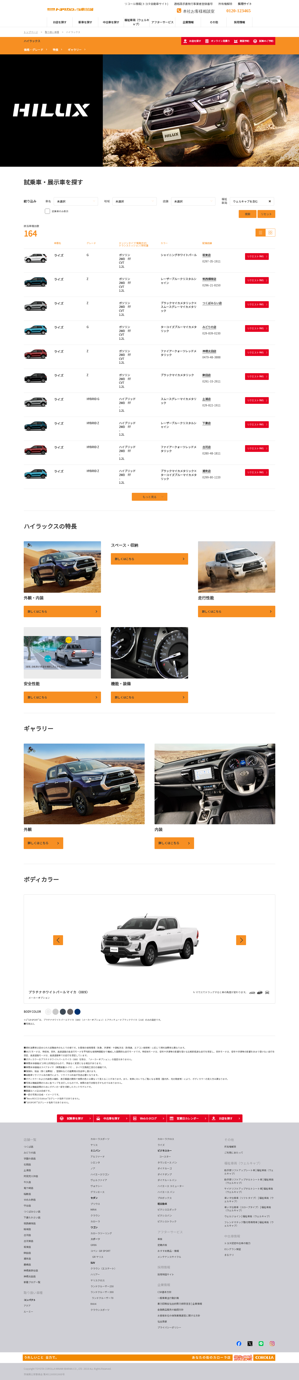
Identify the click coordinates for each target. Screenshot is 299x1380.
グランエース (98, 1192)
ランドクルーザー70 (102, 1298)
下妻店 (206, 423)
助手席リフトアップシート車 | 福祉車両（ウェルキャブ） (249, 1171)
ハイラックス (32, 41)
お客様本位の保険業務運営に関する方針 (179, 1315)
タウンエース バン (167, 1162)
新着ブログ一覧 (32, 1282)
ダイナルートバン (167, 1180)
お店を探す (192, 41)
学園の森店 (30, 1158)
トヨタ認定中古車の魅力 (237, 1243)
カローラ (95, 1221)
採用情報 (164, 1267)
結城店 (27, 1229)
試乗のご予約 (263, 41)
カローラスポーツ (100, 1139)
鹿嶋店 (27, 1264)
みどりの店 (209, 327)
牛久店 (27, 1182)
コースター (165, 1156)
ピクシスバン (165, 1215)
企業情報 (164, 1284)
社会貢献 (162, 1321)
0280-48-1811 (211, 453)
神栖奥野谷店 (31, 1270)
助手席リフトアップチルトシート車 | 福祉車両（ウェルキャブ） (249, 1181)
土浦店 (206, 399)
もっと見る (153, 497)
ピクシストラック (167, 1221)
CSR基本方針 (165, 1292)
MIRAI (93, 1209)
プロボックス (165, 1197)
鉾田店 (206, 375)
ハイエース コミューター (171, 1186)
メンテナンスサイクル (169, 1256)
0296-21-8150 (211, 285)
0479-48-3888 (211, 357)
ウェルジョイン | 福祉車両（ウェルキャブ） (247, 1216)
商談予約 (241, 41)
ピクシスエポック (167, 1209)
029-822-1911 (211, 405)
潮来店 (206, 471)
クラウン (95, 1215)
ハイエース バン (166, 1192)
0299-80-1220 (211, 477)
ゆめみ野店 (30, 1199)
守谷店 (27, 1205)
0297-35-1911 (211, 261)
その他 (229, 1139)
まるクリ (229, 1254)
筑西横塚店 (209, 279)
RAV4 (93, 1303)
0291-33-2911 (211, 381)
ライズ (161, 1144)
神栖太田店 (209, 351)
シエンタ (95, 1162)
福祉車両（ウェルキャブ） (243, 1163)
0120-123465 (238, 10)
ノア (93, 1168)
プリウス (95, 1203)
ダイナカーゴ (165, 1168)
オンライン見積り (217, 41)
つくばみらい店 (212, 303)
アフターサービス (170, 1232)
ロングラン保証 (232, 1249)
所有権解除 (230, 1146)
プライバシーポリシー (169, 1327)
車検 (160, 1239)
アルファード (98, 1156)
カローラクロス (166, 1139)
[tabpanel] (149, 110)
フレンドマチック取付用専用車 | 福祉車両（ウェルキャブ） (249, 1223)
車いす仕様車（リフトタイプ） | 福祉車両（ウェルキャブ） (249, 1199)
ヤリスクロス (98, 1280)
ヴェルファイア (99, 1180)
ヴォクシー (96, 1186)
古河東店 (28, 1241)
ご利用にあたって (233, 1152)
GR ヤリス (98, 1256)
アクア (27, 1305)
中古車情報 (232, 1236)
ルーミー (28, 1311)
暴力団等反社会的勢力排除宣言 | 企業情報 (180, 1303)
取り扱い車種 (33, 1292)
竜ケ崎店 (28, 1188)
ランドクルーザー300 (102, 1292)
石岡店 (27, 1164)
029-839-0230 (211, 333)
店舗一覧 (30, 1139)
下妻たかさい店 (32, 1217)
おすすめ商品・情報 (168, 1250)
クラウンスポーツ (100, 1309)
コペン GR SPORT (100, 1250)
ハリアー (95, 1274)
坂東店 (206, 255)
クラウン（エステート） (105, 1268)
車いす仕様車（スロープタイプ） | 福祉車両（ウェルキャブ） (247, 1208)
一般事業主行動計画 (168, 1298)
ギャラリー (75, 50)
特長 (55, 50)
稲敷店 (27, 1193)
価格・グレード (33, 50)
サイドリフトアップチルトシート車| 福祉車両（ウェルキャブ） (248, 1190)
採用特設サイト (166, 1274)
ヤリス (94, 1144)
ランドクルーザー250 (102, 1286)
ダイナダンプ (165, 1174)
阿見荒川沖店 (31, 1176)
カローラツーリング (101, 1233)
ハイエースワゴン (100, 1174)
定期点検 (162, 1245)
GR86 (94, 1245)
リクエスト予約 (257, 256)
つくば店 (28, 1146)
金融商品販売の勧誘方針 (171, 1309)
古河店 (206, 447)
